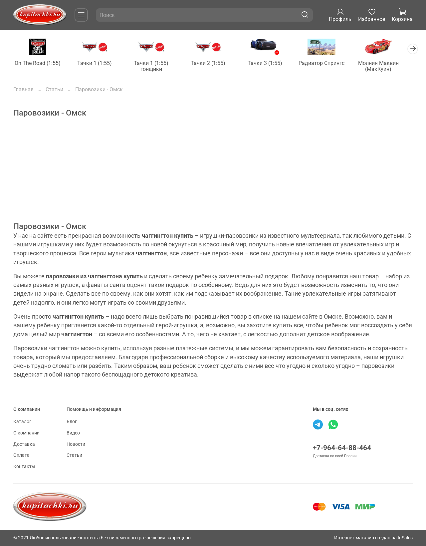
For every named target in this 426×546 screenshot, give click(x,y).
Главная (23, 90)
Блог (72, 422)
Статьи (54, 90)
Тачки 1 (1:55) (96, 63)
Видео (73, 433)
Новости (76, 444)
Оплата (21, 456)
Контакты (24, 467)
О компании (26, 433)
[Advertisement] (213, 175)
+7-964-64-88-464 (342, 448)
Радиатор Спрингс (329, 63)
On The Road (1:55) (38, 63)
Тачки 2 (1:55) (213, 63)
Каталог (22, 422)
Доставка (24, 444)
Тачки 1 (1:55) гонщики (154, 66)
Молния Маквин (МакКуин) (387, 66)
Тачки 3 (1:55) (271, 63)
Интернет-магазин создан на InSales (373, 538)
